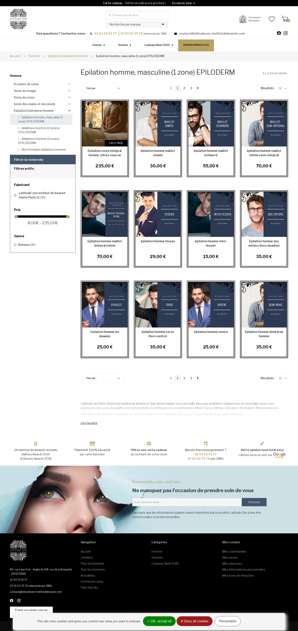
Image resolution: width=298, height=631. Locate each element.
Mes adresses (232, 563)
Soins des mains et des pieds (34, 104)
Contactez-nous (92, 581)
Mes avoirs (230, 557)
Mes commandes (234, 551)
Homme (123, 45)
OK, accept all (159, 621)
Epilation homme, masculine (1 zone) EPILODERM (40, 119)
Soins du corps (24, 97)
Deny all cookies (194, 621)
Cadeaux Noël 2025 (157, 45)
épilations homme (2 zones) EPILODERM (38, 130)
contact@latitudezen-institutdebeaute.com (212, 33)
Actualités (88, 575)
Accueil (15, 56)
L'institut (87, 557)
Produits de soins (26, 84)
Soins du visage (25, 90)
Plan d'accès (89, 587)
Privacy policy (252, 621)
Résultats (267, 88)
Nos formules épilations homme (43, 149)
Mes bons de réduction (238, 575)
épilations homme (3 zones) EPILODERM (38, 141)
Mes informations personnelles (243, 569)
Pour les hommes (93, 569)
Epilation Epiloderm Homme (33, 110)
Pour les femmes (92, 563)
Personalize (228, 621)
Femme (97, 45)
